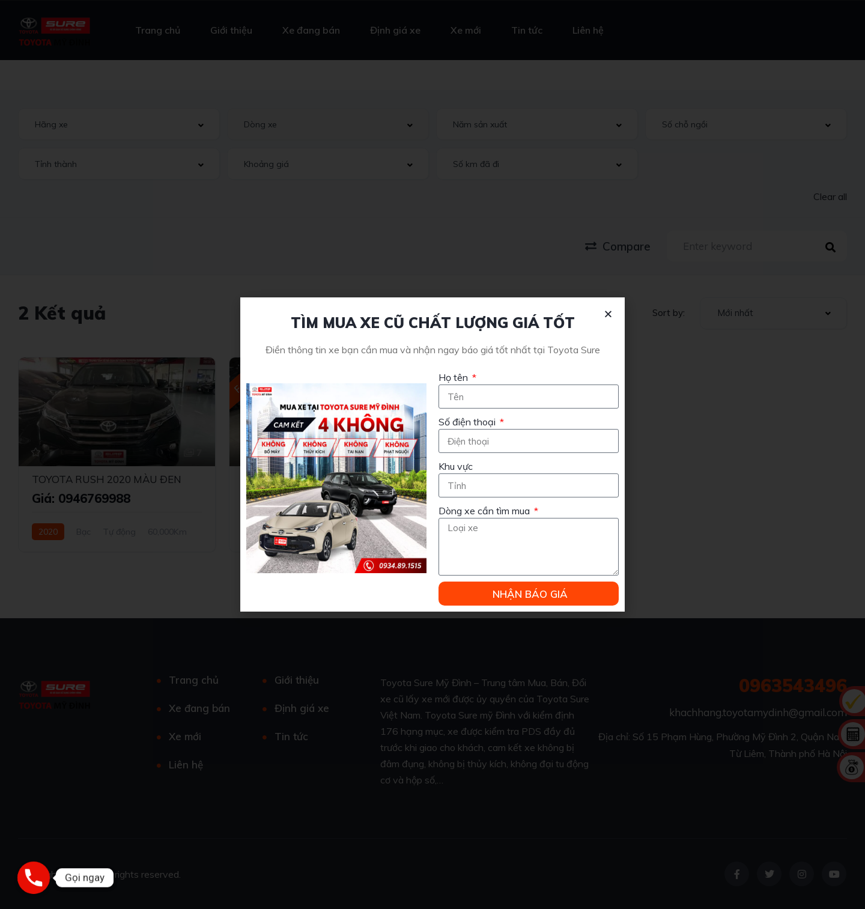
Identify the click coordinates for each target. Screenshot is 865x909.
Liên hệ (588, 30)
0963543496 (793, 685)
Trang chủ (157, 30)
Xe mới (466, 30)
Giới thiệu (231, 30)
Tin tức (526, 30)
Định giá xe (395, 30)
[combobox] (119, 124)
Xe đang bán (311, 30)
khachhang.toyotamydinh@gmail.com (758, 712)
